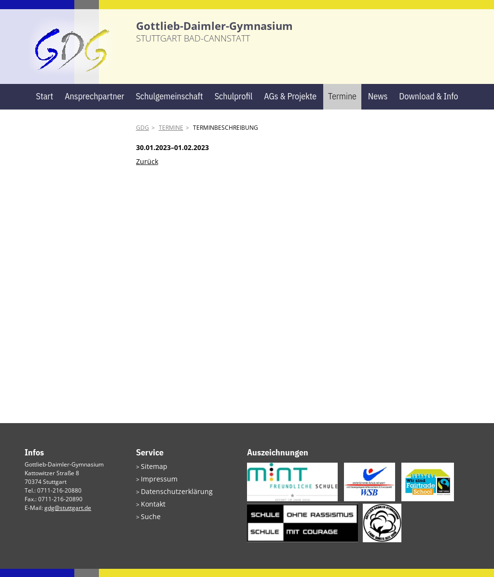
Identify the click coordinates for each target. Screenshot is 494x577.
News (378, 104)
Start (44, 104)
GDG (142, 136)
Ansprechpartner (94, 104)
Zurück (147, 169)
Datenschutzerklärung (171, 497)
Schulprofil (234, 104)
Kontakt (151, 509)
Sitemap (152, 474)
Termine (342, 104)
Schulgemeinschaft (169, 104)
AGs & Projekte (290, 104)
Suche (149, 520)
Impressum (156, 485)
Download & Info (428, 104)
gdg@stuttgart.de (67, 516)
